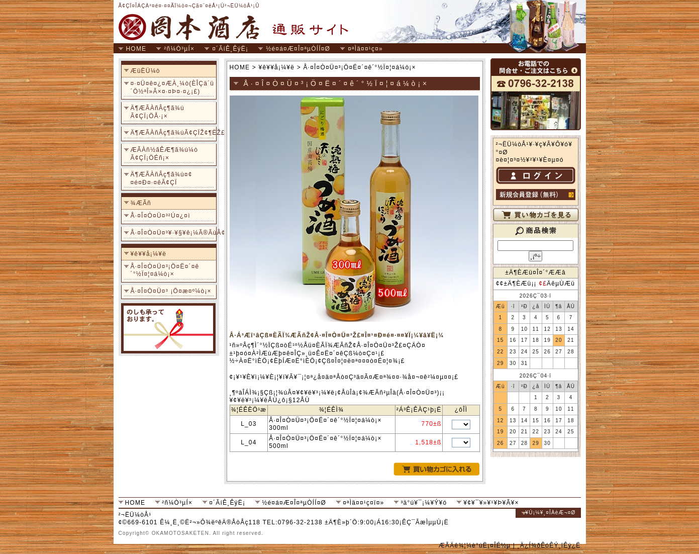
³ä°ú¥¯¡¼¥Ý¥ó (424, 502)
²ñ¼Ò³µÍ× (179, 48)
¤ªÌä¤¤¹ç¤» (365, 48)
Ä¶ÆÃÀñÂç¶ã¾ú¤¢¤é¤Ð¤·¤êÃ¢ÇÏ (161, 178)
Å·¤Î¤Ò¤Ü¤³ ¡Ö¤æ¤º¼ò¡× (171, 291)
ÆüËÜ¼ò (145, 70)
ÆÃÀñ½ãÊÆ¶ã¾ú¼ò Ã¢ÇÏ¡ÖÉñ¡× (164, 153)
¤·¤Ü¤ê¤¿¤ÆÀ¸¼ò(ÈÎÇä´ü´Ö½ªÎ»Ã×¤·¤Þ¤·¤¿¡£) (173, 87)
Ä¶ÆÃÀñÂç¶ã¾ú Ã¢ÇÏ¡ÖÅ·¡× (157, 112)
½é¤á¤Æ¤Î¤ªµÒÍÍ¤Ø (298, 48)
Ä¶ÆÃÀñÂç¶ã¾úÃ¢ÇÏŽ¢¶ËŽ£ (173, 132)
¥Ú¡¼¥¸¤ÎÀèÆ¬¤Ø (551, 512)
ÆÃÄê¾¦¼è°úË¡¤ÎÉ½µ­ (475, 545)
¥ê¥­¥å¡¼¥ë (149, 253)
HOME (136, 48)
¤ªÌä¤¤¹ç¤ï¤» (363, 502)
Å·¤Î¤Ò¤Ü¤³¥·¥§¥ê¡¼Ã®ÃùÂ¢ (173, 232)
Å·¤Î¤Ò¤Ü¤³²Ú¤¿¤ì (160, 215)
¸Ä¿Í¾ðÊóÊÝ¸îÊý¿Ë (549, 545)
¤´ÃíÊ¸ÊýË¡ (230, 48)
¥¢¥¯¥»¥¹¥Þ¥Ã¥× (491, 502)
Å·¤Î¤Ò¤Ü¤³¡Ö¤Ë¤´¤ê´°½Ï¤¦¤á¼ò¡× (165, 270)
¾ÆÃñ (141, 203)
